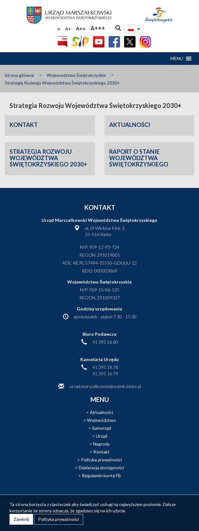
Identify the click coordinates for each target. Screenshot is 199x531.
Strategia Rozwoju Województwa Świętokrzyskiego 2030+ (62, 82)
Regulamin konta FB (101, 475)
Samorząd (101, 428)
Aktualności (101, 412)
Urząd (101, 436)
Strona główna (19, 75)
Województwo (101, 420)
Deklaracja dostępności (101, 467)
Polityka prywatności (101, 459)
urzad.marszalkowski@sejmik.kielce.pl (105, 386)
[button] (176, 58)
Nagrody (101, 444)
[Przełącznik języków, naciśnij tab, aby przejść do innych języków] (133, 29)
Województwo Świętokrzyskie (76, 75)
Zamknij (21, 519)
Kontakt (101, 451)
